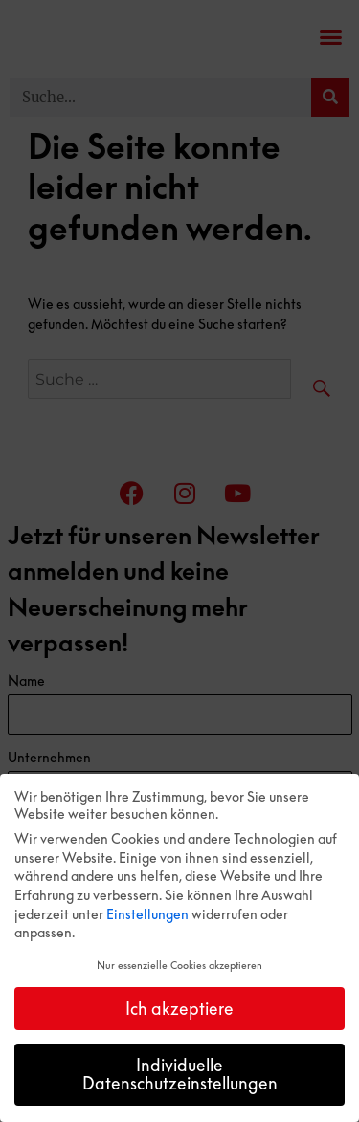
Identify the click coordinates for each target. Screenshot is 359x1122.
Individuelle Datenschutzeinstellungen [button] (180, 1074)
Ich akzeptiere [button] (179, 1008)
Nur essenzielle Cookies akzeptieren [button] (179, 965)
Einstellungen (147, 914)
